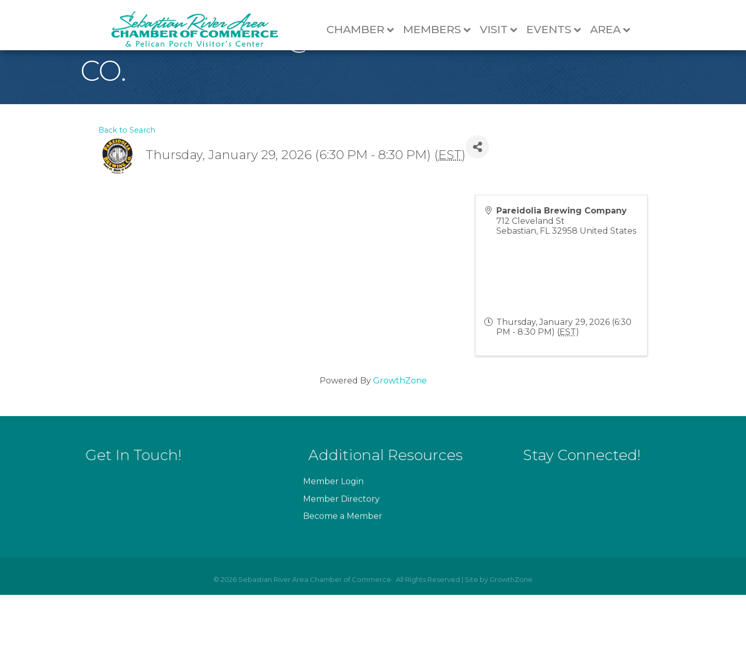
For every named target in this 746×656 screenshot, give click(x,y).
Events (557, 29)
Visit (503, 29)
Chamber (364, 29)
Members (441, 29)
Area (614, 29)
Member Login (333, 564)
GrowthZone (400, 442)
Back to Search (126, 191)
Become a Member (342, 599)
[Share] (477, 208)
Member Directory (341, 582)
